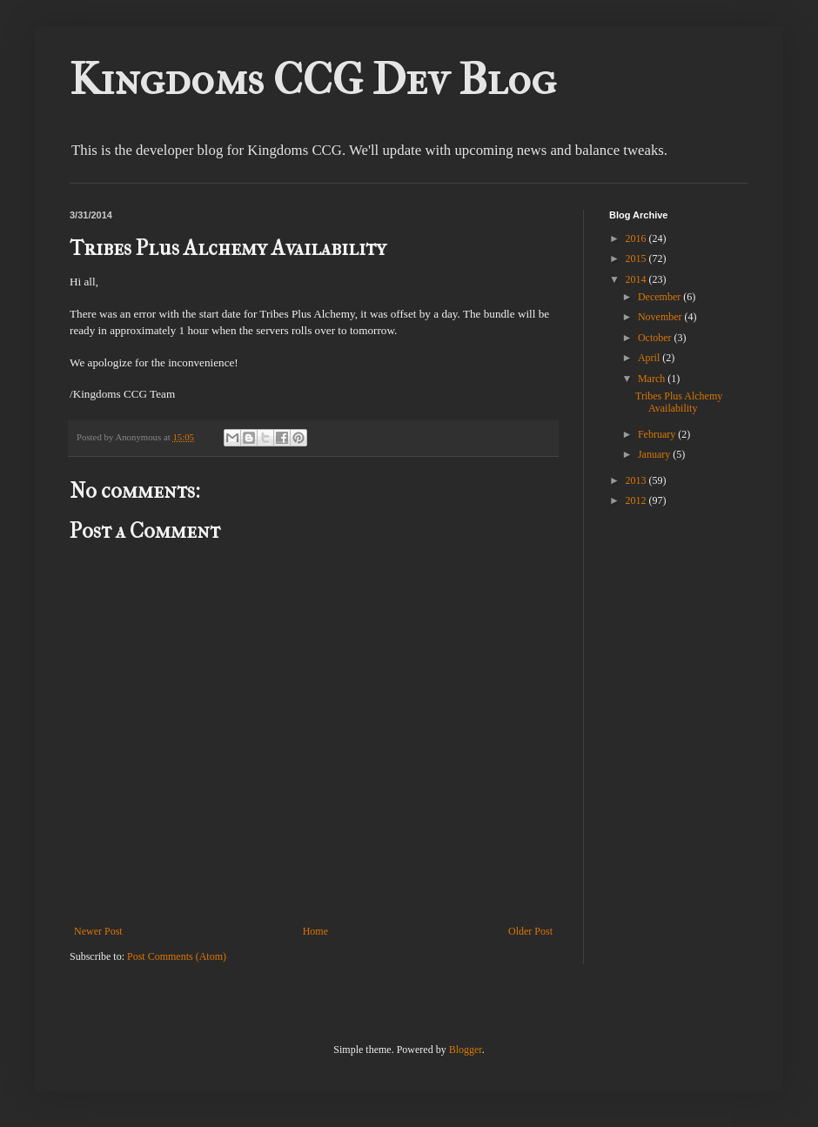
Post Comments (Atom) (176, 956)
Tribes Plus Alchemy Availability (678, 402)
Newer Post (98, 931)
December (660, 297)
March (652, 378)
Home (315, 931)
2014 (637, 279)
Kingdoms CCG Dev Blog (313, 79)
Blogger (465, 1049)
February (658, 434)
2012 (637, 500)
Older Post (530, 931)
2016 (637, 238)
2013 (637, 480)
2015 (637, 258)
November (661, 317)
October (656, 338)
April (650, 358)
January (655, 454)
